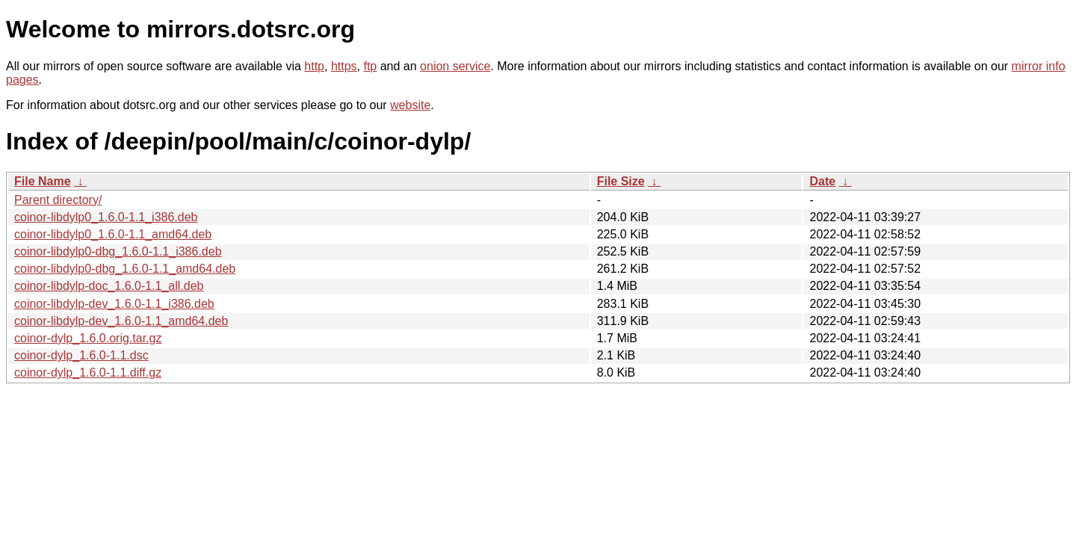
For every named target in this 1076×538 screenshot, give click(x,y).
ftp (370, 66)
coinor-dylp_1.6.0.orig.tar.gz (87, 338)
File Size (621, 181)
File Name (42, 181)
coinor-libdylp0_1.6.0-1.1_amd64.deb (112, 234)
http (314, 66)
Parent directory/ (58, 200)
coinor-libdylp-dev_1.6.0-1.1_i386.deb (114, 303)
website (410, 105)
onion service (455, 66)
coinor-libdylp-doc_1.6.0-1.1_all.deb (109, 285)
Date (822, 181)
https (344, 66)
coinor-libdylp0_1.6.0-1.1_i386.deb (106, 217)
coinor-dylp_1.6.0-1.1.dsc (81, 355)
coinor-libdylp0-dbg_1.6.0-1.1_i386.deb (118, 251)
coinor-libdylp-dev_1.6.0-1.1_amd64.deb (121, 321)
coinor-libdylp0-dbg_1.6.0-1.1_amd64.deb (124, 268)
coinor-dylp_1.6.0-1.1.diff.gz (87, 372)
